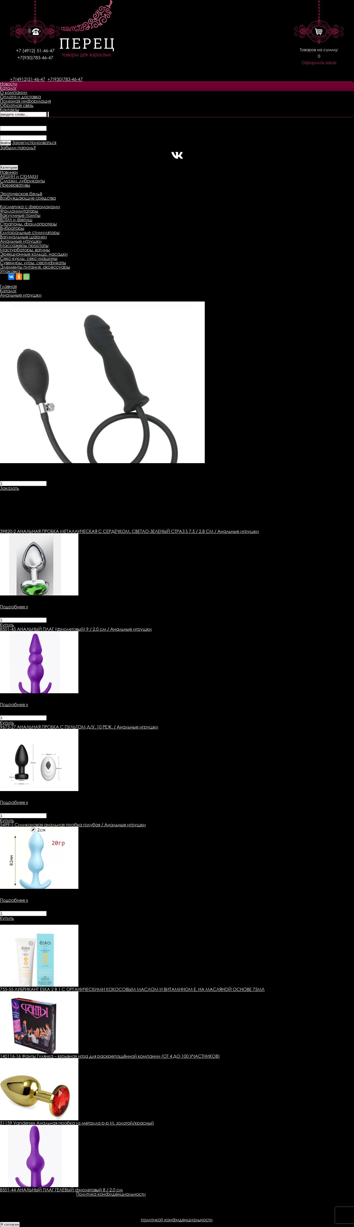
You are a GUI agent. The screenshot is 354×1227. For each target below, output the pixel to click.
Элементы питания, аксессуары (35, 267)
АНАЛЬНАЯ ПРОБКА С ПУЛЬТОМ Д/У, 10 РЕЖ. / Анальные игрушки (79, 727)
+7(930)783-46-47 (35, 57)
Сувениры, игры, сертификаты (33, 262)
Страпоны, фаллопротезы (28, 224)
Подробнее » (14, 606)
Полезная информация (25, 101)
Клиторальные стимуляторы (30, 232)
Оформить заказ (319, 63)
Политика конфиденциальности (111, 1194)
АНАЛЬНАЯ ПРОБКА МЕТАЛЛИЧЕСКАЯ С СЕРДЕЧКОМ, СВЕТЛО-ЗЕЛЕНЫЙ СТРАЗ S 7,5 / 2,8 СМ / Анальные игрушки (129, 531)
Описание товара (19, 492)
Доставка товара (63, 492)
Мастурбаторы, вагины (25, 249)
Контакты (9, 109)
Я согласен (10, 1224)
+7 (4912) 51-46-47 (35, 50)
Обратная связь (16, 105)
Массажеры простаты (24, 245)
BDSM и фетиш (16, 219)
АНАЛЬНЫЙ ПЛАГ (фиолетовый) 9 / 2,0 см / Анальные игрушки (76, 629)
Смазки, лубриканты (22, 180)
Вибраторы (12, 228)
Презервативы (15, 185)
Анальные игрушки (20, 241)
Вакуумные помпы (20, 215)
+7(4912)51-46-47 (27, 79)
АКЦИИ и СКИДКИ (19, 176)
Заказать (9, 488)
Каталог (8, 88)
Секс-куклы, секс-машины (28, 258)
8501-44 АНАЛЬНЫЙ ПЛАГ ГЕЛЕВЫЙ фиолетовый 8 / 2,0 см (61, 1190)
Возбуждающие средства (28, 198)
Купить (7, 625)
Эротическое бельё (21, 193)
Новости (8, 83)
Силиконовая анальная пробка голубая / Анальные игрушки (73, 824)
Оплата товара (104, 492)
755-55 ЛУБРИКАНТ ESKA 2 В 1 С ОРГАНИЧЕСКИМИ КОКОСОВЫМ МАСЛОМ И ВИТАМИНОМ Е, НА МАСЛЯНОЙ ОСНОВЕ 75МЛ (132, 989)
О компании (13, 92)
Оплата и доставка (20, 96)
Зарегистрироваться (34, 142)
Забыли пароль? (18, 147)
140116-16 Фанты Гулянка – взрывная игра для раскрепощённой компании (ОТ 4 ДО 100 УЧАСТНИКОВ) (110, 1056)
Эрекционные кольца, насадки (34, 254)
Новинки (9, 172)
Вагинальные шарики (23, 237)
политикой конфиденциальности (177, 1219)
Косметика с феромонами (30, 206)
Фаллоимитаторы (19, 211)
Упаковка (10, 271)
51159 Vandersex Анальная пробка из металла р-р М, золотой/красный (77, 1123)
